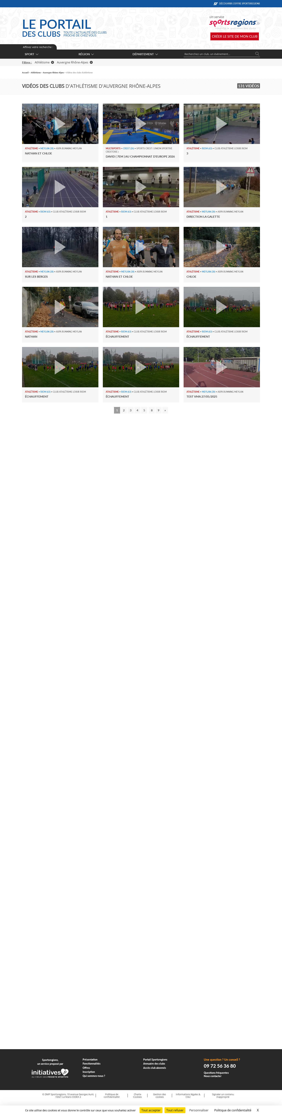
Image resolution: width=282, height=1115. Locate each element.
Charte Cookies (137, 1095)
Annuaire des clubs (154, 1063)
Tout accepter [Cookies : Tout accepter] (151, 1110)
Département (145, 54)
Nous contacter (212, 1076)
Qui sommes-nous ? (94, 1075)
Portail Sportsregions (155, 1059)
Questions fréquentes (216, 1072)
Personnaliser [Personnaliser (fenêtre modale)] (199, 1110)
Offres (86, 1067)
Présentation (90, 1059)
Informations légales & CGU (188, 1095)
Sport (31, 54)
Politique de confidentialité (112, 1095)
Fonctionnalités (91, 1063)
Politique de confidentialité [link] (232, 1110)
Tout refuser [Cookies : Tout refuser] (175, 1110)
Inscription (89, 1071)
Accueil (25, 72)
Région (86, 54)
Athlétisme (44, 62)
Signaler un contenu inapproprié (223, 1095)
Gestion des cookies (159, 1095)
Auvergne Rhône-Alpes (75, 62)
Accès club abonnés (154, 1067)
